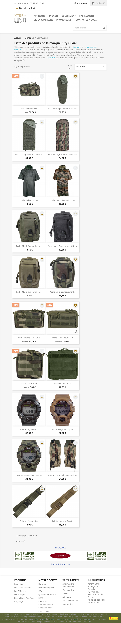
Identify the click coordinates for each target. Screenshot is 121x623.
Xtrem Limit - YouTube (24, 598)
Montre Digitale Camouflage (29, 475)
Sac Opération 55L (29, 108)
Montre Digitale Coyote (62, 429)
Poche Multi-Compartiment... (29, 246)
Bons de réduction (71, 600)
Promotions (19, 584)
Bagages (53, 15)
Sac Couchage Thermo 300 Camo (62, 154)
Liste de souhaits (25, 8)
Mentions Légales (46, 587)
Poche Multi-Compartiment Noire (62, 246)
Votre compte (71, 580)
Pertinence (90, 66)
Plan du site (43, 611)
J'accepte (114, 618)
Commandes (68, 590)
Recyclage (18, 601)
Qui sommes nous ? (47, 594)
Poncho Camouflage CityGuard (62, 200)
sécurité (51, 57)
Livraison (42, 584)
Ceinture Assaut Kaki (29, 521)
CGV (40, 591)
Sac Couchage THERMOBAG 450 (62, 108)
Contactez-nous (45, 607)
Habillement (86, 15)
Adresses (67, 597)
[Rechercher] (90, 27)
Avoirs (65, 593)
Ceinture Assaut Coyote (62, 521)
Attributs (39, 15)
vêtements (76, 47)
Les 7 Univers (20, 591)
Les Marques (20, 594)
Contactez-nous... (86, 19)
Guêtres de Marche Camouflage (62, 475)
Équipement (69, 15)
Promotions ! (64, 19)
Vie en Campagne (43, 19)
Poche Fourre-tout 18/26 (62, 337)
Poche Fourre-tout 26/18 (29, 337)
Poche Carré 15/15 (29, 383)
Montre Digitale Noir (29, 429)
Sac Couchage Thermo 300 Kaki (29, 154)
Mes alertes (68, 604)
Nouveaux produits (22, 587)
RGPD (40, 598)
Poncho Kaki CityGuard (29, 200)
